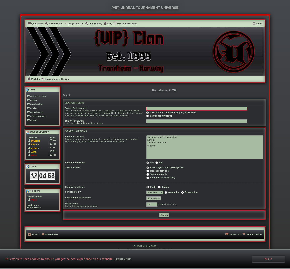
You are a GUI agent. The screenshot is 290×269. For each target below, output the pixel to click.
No (158, 162)
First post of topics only (160, 177)
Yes (150, 162)
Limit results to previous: (78, 197)
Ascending (172, 192)
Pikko (34, 155)
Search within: (72, 167)
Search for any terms (159, 116)
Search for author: (74, 120)
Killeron (35, 144)
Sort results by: (73, 192)
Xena (33, 152)
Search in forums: (74, 136)
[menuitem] (54, 23)
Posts (151, 187)
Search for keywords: (76, 108)
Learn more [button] (123, 259)
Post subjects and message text (165, 167)
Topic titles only (156, 174)
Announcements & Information (205, 137)
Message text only (157, 171)
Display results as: (75, 187)
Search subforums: (75, 162)
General (205, 140)
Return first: (71, 203)
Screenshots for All (205, 142)
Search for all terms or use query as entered (171, 112)
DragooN (35, 141)
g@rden (35, 148)
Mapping (205, 145)
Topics (163, 187)
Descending (189, 192)
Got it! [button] (268, 259)
